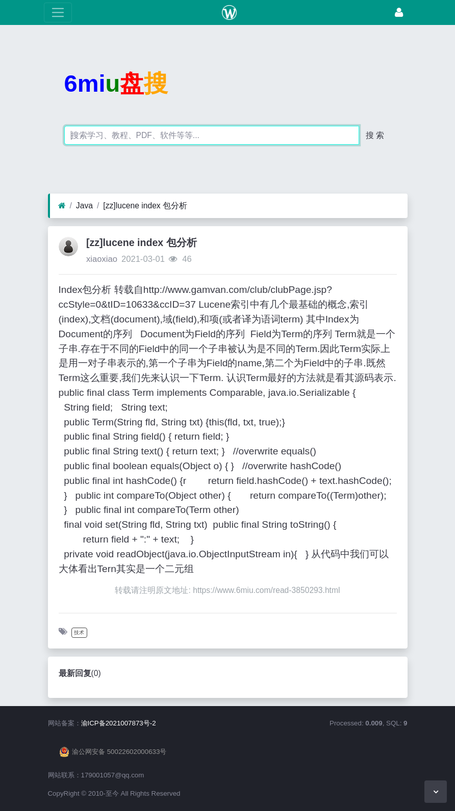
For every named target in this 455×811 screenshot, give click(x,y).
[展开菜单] (58, 12)
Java (84, 205)
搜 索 (375, 135)
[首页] (62, 206)
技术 (79, 632)
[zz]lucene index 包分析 (145, 205)
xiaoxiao (101, 259)
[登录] (399, 12)
